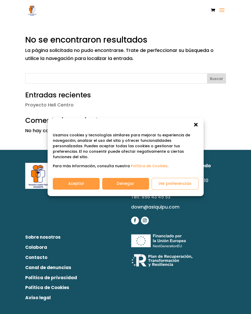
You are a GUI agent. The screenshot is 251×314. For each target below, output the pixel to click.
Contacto (36, 257)
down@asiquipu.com (155, 207)
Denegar (125, 183)
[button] (195, 124)
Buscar (216, 78)
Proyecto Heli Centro (49, 105)
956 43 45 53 (155, 197)
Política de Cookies (149, 166)
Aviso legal (38, 298)
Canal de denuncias (48, 267)
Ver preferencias (174, 183)
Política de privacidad (51, 278)
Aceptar (76, 183)
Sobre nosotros (43, 237)
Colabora (36, 247)
